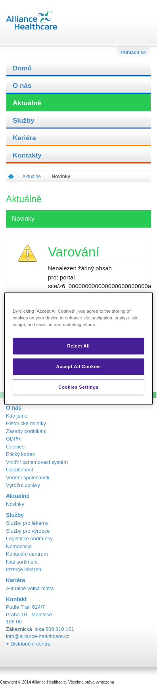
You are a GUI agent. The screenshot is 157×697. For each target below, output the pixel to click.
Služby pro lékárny (27, 523)
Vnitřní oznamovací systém (37, 462)
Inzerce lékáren (23, 569)
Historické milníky (26, 423)
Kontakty (27, 155)
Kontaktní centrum (27, 554)
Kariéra (24, 138)
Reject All (78, 345)
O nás (22, 85)
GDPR (13, 439)
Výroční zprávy (23, 485)
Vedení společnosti (27, 477)
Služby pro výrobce (28, 531)
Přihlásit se (133, 52)
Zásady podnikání (26, 431)
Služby (23, 120)
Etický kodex (20, 454)
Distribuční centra (30, 644)
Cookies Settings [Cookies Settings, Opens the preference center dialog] (78, 386)
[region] (78, 348)
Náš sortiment (22, 562)
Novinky (15, 504)
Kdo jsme (16, 416)
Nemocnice (19, 546)
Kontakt (16, 599)
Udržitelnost (19, 470)
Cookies (15, 447)
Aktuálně (27, 103)
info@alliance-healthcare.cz (37, 636)
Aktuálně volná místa (30, 588)
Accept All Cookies (78, 366)
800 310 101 (60, 629)
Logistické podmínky (29, 538)
